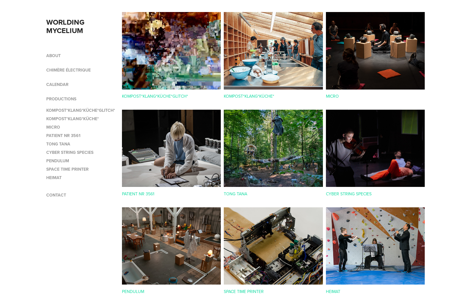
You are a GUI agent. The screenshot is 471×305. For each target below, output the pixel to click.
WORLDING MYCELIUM (66, 26)
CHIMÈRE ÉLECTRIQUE (68, 70)
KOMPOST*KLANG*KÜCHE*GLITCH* (80, 110)
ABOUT (53, 56)
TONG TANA (58, 144)
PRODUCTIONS (61, 99)
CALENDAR (57, 84)
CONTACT (56, 195)
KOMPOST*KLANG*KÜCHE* (72, 119)
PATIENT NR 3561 (63, 136)
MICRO (53, 127)
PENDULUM (57, 161)
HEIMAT (54, 178)
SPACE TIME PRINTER (67, 169)
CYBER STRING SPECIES (69, 152)
